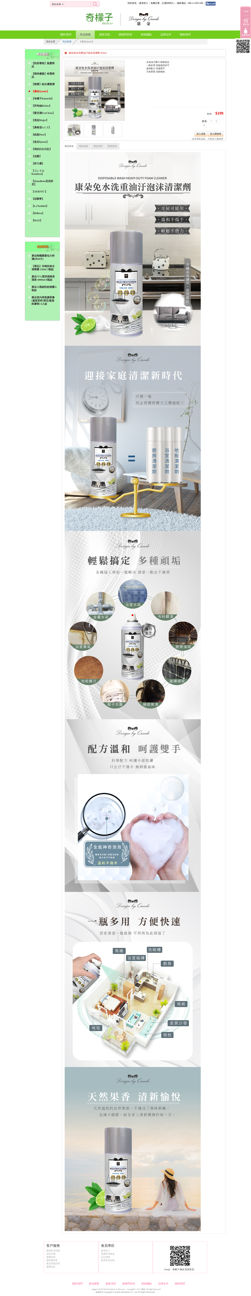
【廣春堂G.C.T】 (41, 127)
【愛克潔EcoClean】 (43, 113)
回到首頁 (132, 3)
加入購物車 (215, 134)
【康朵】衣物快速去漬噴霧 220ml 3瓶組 (43, 268)
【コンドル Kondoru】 (38, 172)
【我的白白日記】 (42, 149)
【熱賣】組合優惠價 (43, 84)
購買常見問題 (53, 1250)
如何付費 (50, 1254)
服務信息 (50, 1267)
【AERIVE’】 (40, 191)
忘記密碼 (105, 1257)
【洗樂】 (37, 156)
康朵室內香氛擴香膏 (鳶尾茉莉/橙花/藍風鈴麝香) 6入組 (43, 300)
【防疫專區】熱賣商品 (43, 65)
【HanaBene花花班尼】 (42, 183)
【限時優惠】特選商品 (43, 75)
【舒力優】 (38, 163)
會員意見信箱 (107, 1260)
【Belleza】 (38, 213)
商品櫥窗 (85, 33)
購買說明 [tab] (112, 146)
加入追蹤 (200, 134)
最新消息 (104, 34)
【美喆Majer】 (40, 120)
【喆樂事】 (38, 198)
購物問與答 (125, 34)
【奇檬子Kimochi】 (43, 98)
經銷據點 (146, 34)
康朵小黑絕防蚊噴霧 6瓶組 (44, 289)
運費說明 (50, 1257)
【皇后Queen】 (40, 141)
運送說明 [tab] (97, 146)
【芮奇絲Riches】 (42, 105)
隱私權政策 (52, 1260)
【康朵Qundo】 (40, 91)
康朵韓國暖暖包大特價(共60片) (43, 257)
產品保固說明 (53, 1263)
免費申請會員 (107, 1254)
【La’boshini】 (40, 206)
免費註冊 (155, 3)
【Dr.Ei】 (37, 220)
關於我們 (65, 34)
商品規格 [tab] (83, 146)
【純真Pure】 (39, 134)
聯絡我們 (185, 34)
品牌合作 (165, 34)
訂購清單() (168, 3)
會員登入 (143, 3)
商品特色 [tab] (69, 146)
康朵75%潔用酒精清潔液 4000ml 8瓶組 (43, 278)
